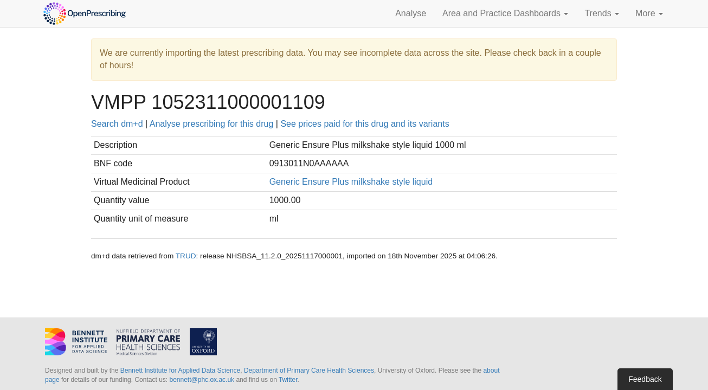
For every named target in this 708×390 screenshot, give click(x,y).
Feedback (644, 379)
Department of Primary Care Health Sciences (309, 370)
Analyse (410, 13)
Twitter (288, 380)
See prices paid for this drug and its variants (364, 123)
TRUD (186, 256)
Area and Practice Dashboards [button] (505, 13)
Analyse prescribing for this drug (212, 123)
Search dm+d (117, 123)
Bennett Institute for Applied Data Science (180, 370)
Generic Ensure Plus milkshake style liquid (351, 181)
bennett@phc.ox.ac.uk (201, 380)
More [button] (649, 13)
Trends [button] (601, 13)
